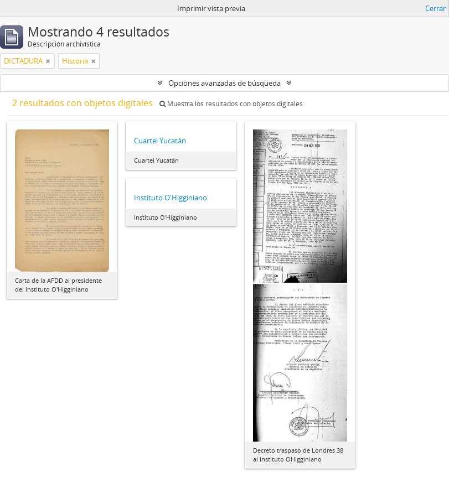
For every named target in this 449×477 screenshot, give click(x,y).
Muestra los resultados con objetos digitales (231, 103)
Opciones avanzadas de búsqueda (224, 83)
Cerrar (435, 8)
